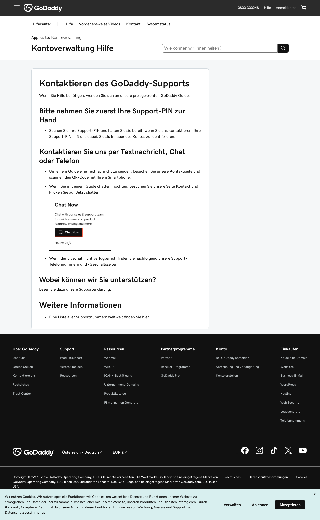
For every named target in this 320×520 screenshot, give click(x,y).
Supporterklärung (94, 289)
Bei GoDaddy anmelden (232, 357)
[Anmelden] (286, 7)
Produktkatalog (115, 393)
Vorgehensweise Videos (99, 24)
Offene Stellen (23, 366)
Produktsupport (71, 357)
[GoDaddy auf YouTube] (302, 453)
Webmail (110, 357)
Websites (287, 366)
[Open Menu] (15, 8)
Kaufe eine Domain (293, 357)
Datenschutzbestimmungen (268, 477)
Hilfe (68, 24)
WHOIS (109, 366)
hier (145, 317)
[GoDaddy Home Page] (33, 452)
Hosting (285, 393)
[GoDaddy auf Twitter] (288, 453)
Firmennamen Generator (122, 402)
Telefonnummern (292, 420)
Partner (166, 357)
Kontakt (133, 24)
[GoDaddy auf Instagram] (259, 453)
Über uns (19, 357)
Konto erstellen (227, 375)
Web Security (289, 402)
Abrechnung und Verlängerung (237, 366)
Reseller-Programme (175, 366)
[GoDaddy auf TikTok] (273, 453)
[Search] (283, 48)
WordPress (288, 384)
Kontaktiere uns (24, 375)
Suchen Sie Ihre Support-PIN (74, 130)
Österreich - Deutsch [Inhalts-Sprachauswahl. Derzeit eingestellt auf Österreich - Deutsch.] (83, 452)
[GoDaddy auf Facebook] (244, 453)
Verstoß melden (71, 366)
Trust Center (22, 393)
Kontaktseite (181, 171)
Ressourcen (68, 375)
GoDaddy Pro (170, 375)
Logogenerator (291, 411)
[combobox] (219, 48)
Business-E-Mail (291, 375)
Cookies (301, 477)
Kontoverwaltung (66, 37)
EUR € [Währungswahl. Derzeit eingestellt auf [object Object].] (121, 452)
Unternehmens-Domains (121, 384)
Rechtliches (21, 384)
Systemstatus (158, 24)
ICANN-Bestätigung (118, 375)
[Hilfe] (267, 7)
